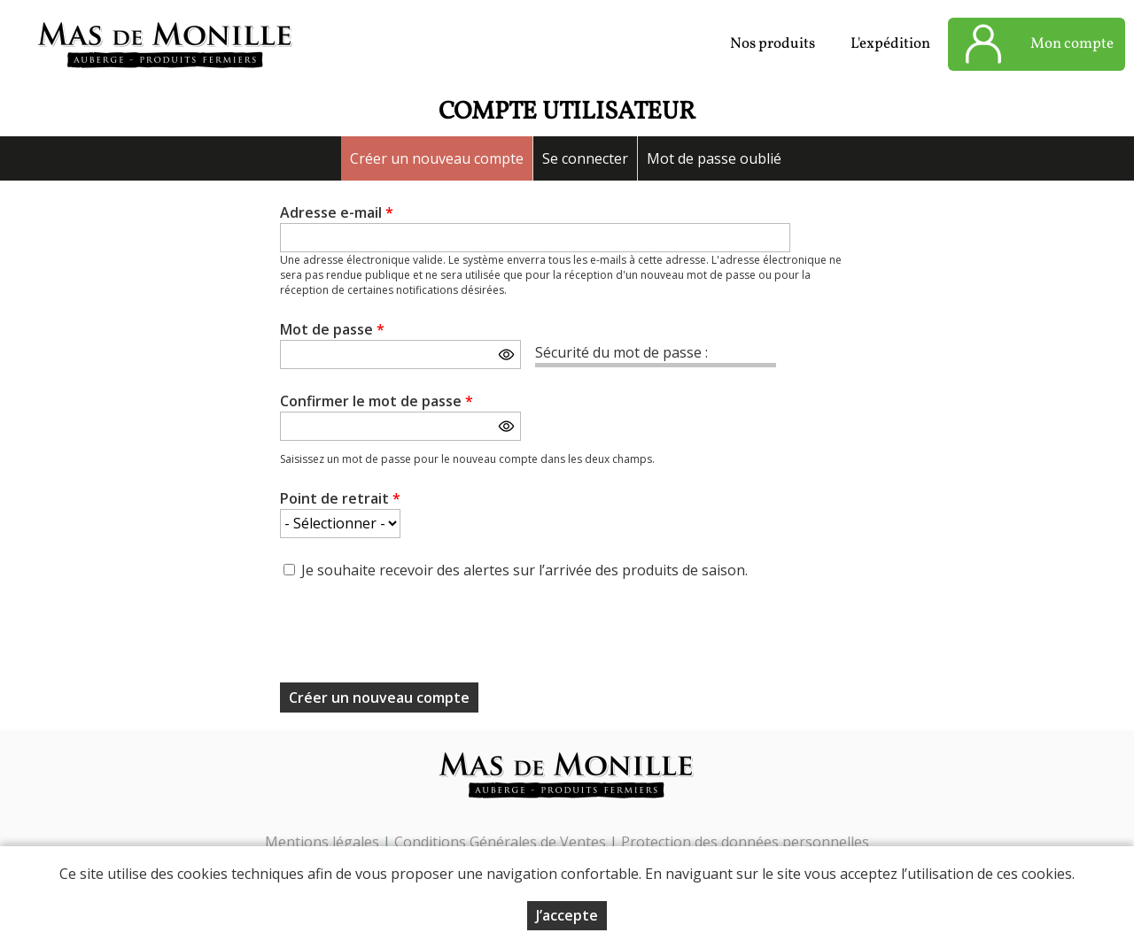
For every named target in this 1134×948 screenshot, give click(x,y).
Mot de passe (332, 329)
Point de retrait (340, 498)
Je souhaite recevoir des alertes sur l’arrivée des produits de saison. (524, 570)
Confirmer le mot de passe (376, 401)
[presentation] (414, 636)
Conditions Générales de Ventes (502, 842)
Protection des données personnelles (745, 842)
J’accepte (567, 915)
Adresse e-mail (336, 212)
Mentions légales (322, 842)
